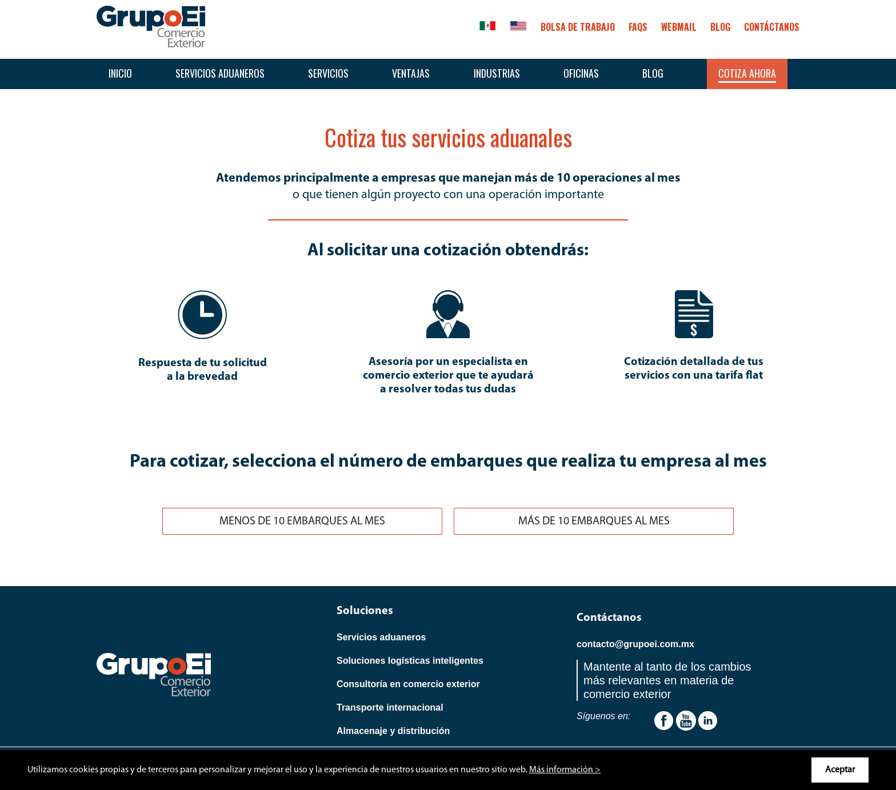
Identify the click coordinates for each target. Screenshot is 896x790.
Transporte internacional (390, 707)
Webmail (679, 27)
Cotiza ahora (747, 73)
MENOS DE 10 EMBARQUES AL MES (302, 521)
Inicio (120, 73)
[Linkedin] (707, 720)
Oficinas (581, 73)
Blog (652, 73)
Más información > (565, 770)
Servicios (328, 73)
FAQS (638, 27)
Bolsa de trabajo (578, 27)
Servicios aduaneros (220, 73)
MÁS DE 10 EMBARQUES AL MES (594, 521)
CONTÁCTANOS (771, 27)
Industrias (497, 73)
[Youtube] (664, 720)
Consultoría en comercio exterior (408, 684)
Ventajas (411, 73)
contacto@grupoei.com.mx (635, 644)
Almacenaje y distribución (393, 731)
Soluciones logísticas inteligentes (410, 660)
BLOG (720, 27)
